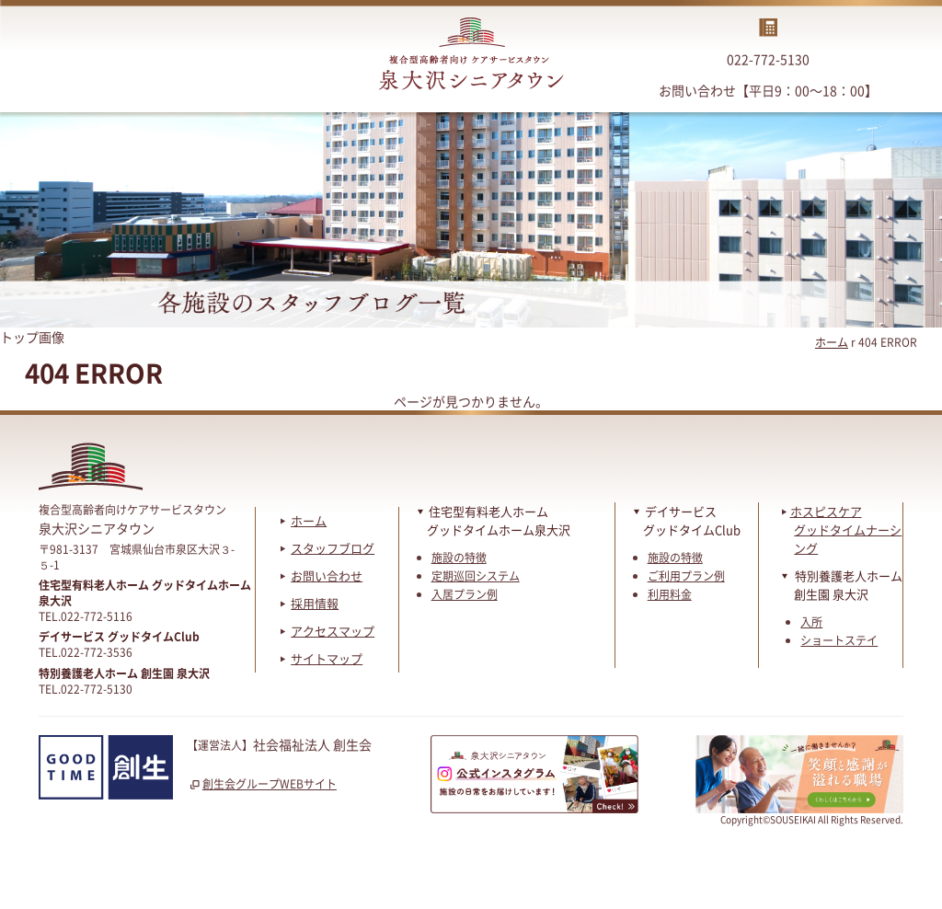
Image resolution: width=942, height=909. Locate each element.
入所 (811, 622)
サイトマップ (326, 658)
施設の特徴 (459, 557)
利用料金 (670, 594)
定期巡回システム (475, 576)
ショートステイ (839, 640)
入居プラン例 (464, 594)
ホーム (831, 342)
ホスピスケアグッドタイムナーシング (842, 529)
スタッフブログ (332, 548)
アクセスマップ (332, 630)
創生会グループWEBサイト (262, 784)
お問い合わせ (326, 575)
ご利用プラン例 (686, 576)
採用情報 (315, 603)
